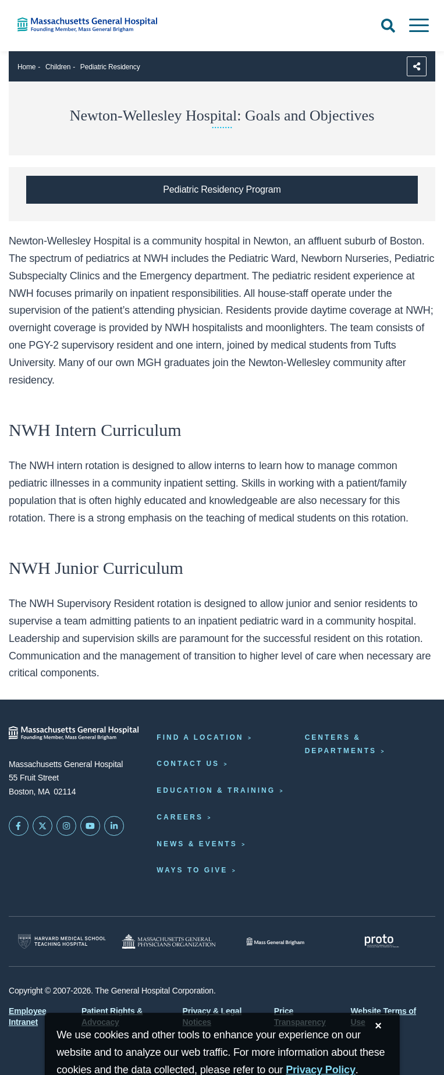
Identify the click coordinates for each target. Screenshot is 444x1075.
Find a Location (200, 737)
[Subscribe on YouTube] (90, 826)
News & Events (197, 844)
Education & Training (216, 790)
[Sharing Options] (417, 66)
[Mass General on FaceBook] (19, 826)
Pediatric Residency (110, 67)
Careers (180, 817)
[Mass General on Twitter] (42, 826)
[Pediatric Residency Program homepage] (222, 190)
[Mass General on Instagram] (66, 826)
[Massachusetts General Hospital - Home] (74, 733)
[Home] (92, 24)
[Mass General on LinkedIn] (114, 826)
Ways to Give (192, 870)
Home (26, 67)
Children (57, 67)
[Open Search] (388, 25)
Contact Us (188, 764)
